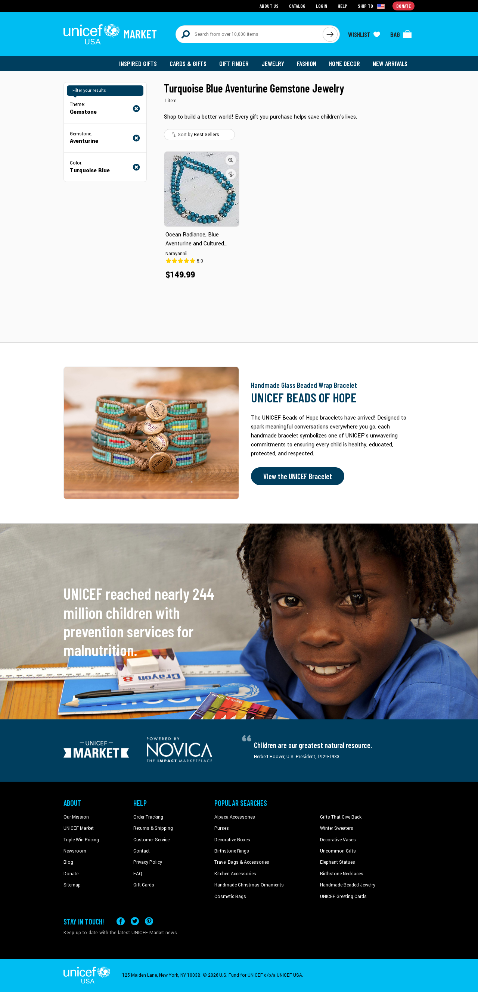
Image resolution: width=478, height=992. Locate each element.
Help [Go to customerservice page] (342, 6)
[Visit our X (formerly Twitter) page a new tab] (134, 921)
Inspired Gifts (138, 63)
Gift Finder (234, 63)
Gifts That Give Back (340, 817)
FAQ (137, 873)
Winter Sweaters (336, 828)
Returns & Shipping (153, 828)
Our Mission (76, 817)
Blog (68, 862)
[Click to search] (330, 34)
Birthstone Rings (231, 851)
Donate (70, 873)
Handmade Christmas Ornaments (249, 885)
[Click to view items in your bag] (401, 34)
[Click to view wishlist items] (364, 34)
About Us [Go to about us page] (269, 6)
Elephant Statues (337, 862)
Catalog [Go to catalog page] (297, 6)
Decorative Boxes (232, 839)
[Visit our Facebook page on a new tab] (120, 921)
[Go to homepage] (110, 34)
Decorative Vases (338, 839)
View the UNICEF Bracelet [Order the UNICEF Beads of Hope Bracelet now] (297, 476)
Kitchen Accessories (235, 873)
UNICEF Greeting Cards (343, 896)
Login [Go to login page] (321, 6)
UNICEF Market (78, 828)
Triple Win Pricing (81, 839)
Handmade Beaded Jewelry (347, 885)
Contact (141, 851)
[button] (230, 160)
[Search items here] (249, 34)
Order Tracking (148, 817)
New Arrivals (390, 63)
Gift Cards (143, 885)
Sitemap (72, 885)
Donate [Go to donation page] (403, 6)
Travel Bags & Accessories (241, 862)
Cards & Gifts (188, 63)
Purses (221, 828)
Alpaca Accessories (234, 817)
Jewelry (272, 63)
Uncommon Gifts (338, 851)
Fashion (306, 63)
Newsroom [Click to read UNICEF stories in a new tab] (74, 851)
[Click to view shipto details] (371, 5)
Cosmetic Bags (230, 896)
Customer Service (151, 839)
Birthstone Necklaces (341, 873)
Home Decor (344, 63)
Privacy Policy (147, 862)
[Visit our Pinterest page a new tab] (149, 921)
